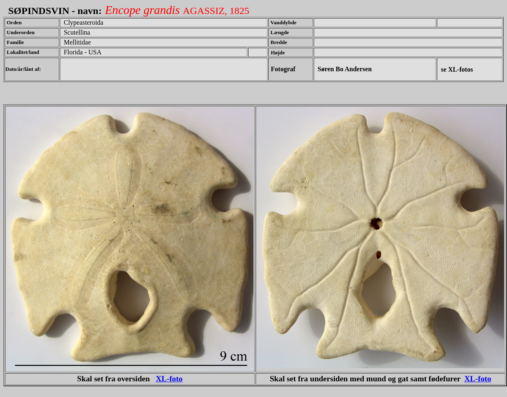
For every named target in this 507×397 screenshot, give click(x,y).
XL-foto (169, 378)
